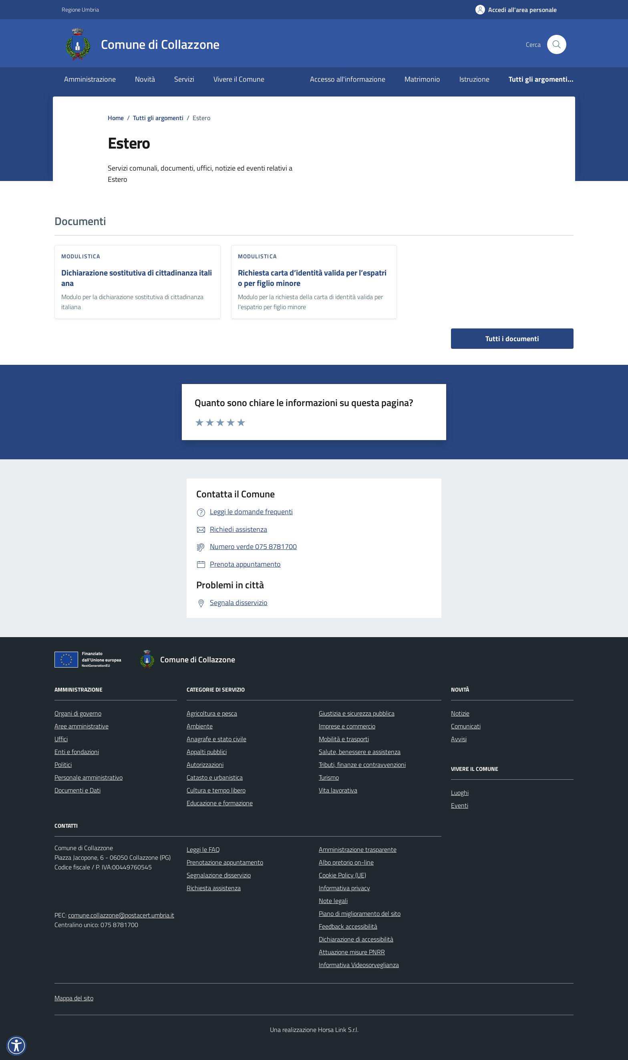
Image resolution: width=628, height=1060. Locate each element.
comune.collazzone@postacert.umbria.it (121, 915)
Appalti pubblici (207, 751)
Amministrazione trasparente (358, 849)
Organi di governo (77, 713)
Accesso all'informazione (347, 79)
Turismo (329, 777)
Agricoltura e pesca (212, 713)
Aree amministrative (81, 726)
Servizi (184, 79)
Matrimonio (422, 79)
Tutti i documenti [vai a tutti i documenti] (512, 338)
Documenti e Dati (77, 790)
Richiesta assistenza (214, 888)
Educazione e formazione (220, 803)
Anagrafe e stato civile (216, 739)
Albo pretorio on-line (346, 862)
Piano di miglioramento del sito (360, 913)
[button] (16, 1045)
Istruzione (474, 79)
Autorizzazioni (205, 764)
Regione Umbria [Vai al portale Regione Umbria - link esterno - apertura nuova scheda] (80, 9)
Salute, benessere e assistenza (360, 751)
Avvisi (459, 739)
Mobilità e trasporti (344, 739)
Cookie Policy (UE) (342, 875)
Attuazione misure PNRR (352, 952)
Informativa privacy (344, 888)
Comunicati (466, 726)
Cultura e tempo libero (216, 790)
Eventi (459, 805)
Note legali (333, 900)
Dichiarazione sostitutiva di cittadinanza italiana (136, 278)
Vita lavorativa (338, 790)
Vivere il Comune (238, 79)
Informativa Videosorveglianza (359, 964)
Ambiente (200, 726)
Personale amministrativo (88, 777)
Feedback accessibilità (348, 926)
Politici (63, 764)
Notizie (460, 713)
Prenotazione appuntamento (225, 862)
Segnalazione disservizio (219, 875)
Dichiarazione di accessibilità (356, 939)
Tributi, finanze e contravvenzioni (362, 764)
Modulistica (80, 256)
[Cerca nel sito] (556, 44)
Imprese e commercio (347, 726)
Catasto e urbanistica (215, 777)
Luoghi (460, 792)
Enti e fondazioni (76, 751)
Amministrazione (90, 79)
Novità (145, 79)
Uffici (61, 739)
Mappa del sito (73, 998)
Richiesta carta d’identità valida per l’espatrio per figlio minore (312, 278)
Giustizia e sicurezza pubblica (357, 713)
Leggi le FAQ (203, 849)
